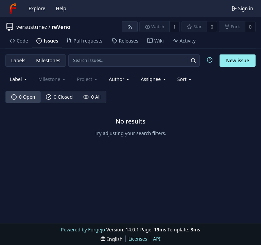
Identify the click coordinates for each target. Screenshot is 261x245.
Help (61, 8)
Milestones (48, 60)
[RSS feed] (130, 26)
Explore (37, 8)
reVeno (61, 26)
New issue (237, 60)
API (156, 238)
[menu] (185, 79)
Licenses (137, 238)
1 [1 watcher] (174, 26)
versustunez (31, 26)
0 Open (23, 97)
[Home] (12, 8)
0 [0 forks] (250, 26)
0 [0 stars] (212, 26)
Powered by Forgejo (83, 229)
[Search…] (193, 60)
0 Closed (59, 97)
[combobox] (18, 79)
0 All (92, 97)
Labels (18, 60)
